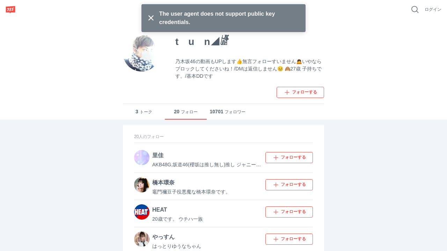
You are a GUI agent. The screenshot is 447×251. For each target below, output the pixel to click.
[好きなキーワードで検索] (415, 9)
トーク (143, 111)
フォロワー (228, 111)
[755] (10, 9)
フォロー (186, 111)
